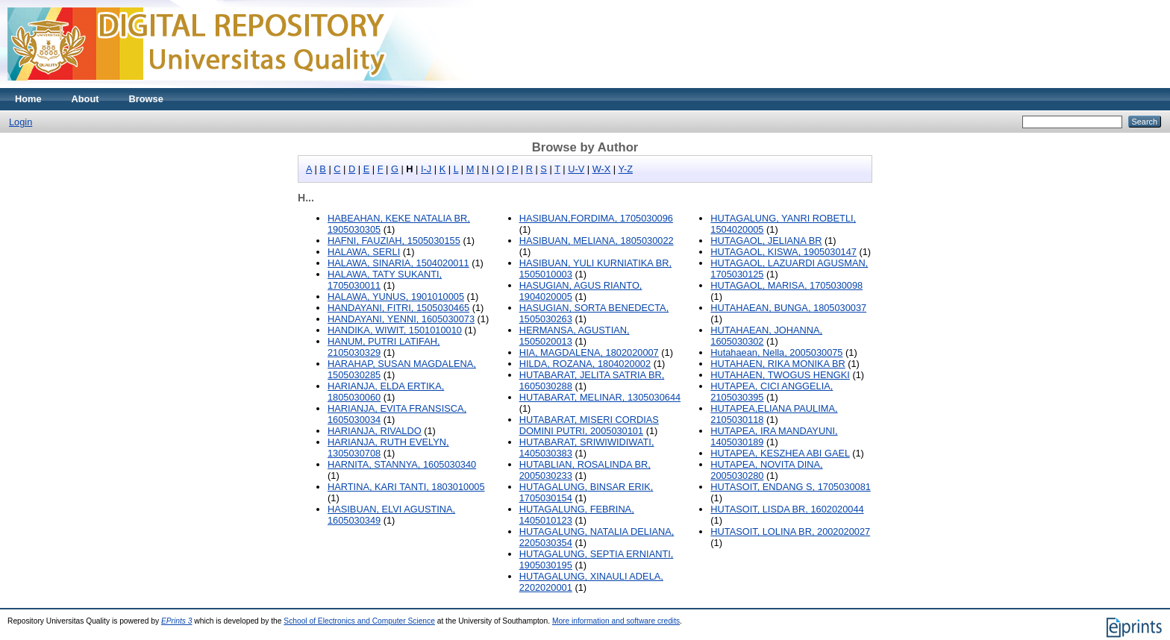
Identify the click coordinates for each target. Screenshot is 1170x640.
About (85, 98)
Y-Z (626, 169)
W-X (601, 169)
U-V (576, 169)
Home (28, 98)
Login (20, 122)
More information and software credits (616, 621)
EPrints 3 (177, 621)
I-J (426, 169)
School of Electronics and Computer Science (359, 621)
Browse (146, 98)
